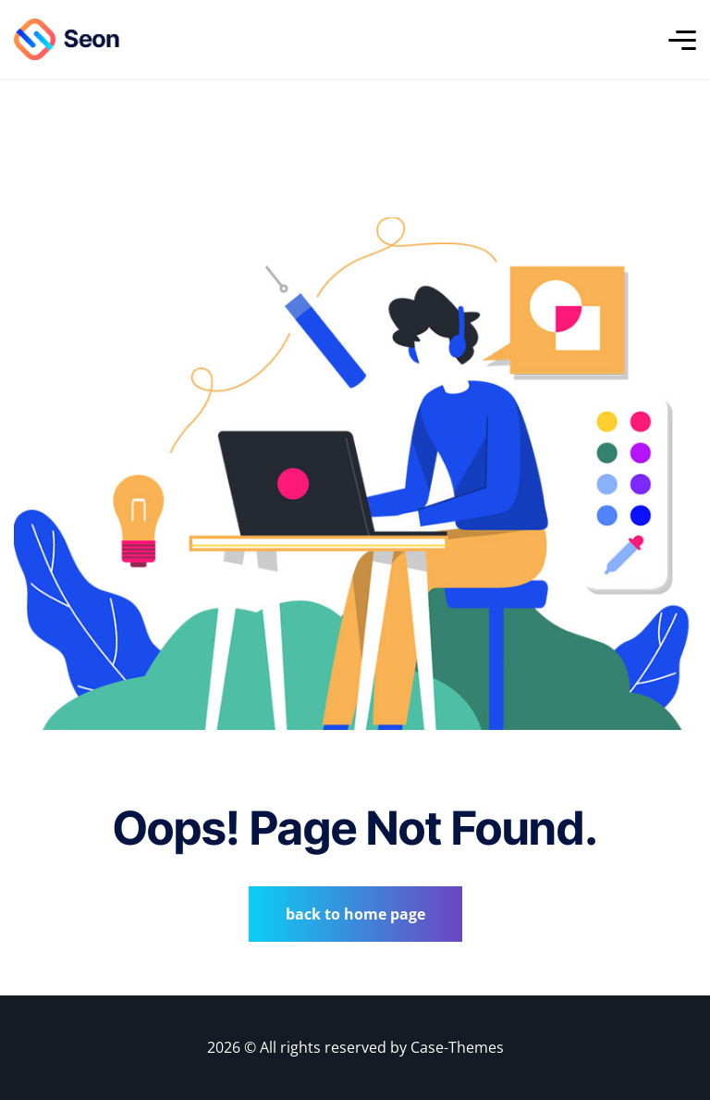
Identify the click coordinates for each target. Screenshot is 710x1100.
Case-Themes (457, 1047)
